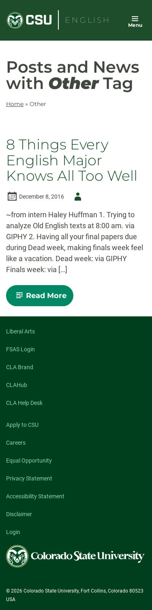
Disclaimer (19, 514)
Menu (135, 25)
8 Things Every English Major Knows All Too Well (71, 160)
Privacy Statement (29, 478)
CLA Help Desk (24, 403)
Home (15, 104)
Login (13, 532)
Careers (16, 442)
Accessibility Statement (35, 496)
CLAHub (16, 385)
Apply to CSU (22, 425)
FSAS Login (20, 349)
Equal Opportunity (29, 460)
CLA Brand (19, 367)
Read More (43, 298)
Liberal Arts (20, 331)
